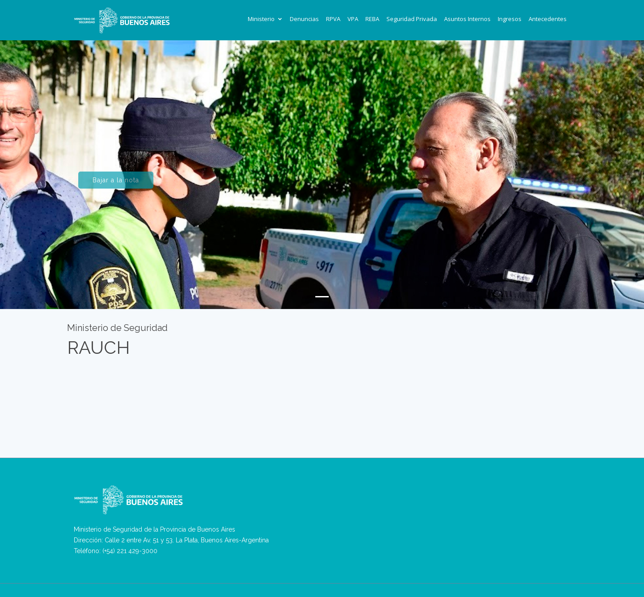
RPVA (333, 19)
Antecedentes (548, 19)
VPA (352, 19)
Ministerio (261, 19)
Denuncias (304, 19)
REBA (372, 19)
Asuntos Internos (467, 19)
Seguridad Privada (411, 19)
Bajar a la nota (116, 184)
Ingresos (509, 19)
